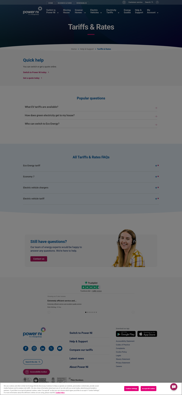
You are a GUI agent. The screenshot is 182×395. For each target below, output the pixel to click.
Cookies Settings (131, 388)
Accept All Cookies (148, 388)
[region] (91, 388)
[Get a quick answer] (173, 386)
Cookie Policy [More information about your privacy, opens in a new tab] (60, 392)
